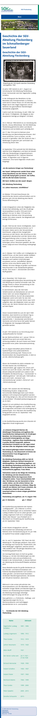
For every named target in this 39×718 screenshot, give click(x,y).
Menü (19, 17)
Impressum (5, 710)
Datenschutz (5, 712)
